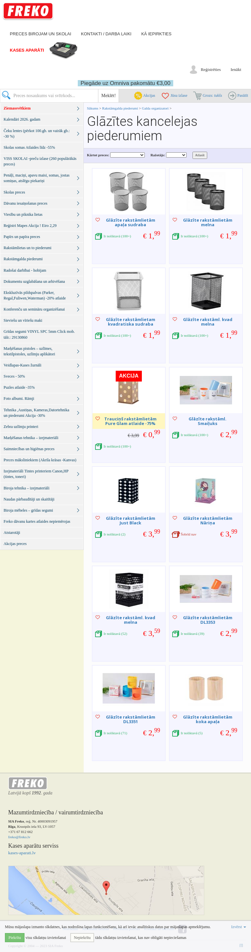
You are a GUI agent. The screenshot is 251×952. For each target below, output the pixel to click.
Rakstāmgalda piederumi (120, 108)
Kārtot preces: (98, 155)
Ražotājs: (157, 155)
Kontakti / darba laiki (106, 33)
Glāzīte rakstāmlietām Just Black (130, 520)
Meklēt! (108, 95)
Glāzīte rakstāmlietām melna (207, 222)
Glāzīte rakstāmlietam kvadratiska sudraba (130, 321)
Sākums (92, 108)
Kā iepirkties (156, 33)
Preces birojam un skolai (40, 33)
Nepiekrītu (82, 937)
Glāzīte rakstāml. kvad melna (207, 321)
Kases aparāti (27, 50)
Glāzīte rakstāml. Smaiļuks (207, 421)
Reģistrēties (211, 69)
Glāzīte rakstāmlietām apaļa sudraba (130, 222)
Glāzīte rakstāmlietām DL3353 (207, 620)
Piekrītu (14, 937)
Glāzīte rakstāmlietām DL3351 (130, 719)
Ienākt (236, 69)
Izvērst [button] (238, 927)
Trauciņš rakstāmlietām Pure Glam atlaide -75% (130, 421)
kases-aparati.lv (22, 852)
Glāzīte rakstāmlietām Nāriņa (207, 520)
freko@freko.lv (19, 837)
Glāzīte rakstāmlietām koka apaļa (207, 719)
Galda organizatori (155, 108)
